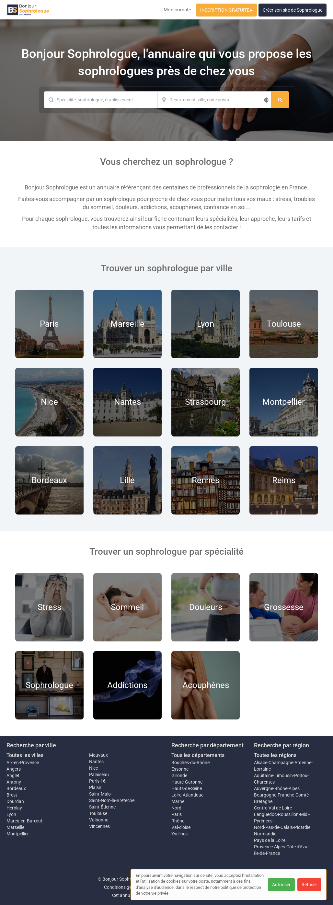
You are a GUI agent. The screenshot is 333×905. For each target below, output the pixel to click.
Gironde (179, 775)
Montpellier (17, 833)
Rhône (177, 820)
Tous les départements (197, 755)
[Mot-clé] (100, 99)
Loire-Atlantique (187, 795)
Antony (13, 782)
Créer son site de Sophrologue (292, 10)
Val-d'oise (180, 827)
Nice (93, 768)
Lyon (11, 814)
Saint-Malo (100, 794)
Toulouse (98, 813)
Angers (13, 769)
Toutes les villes (24, 755)
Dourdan (15, 801)
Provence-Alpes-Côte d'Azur (281, 846)
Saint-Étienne (102, 806)
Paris (176, 814)
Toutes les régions (275, 755)
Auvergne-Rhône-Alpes (277, 788)
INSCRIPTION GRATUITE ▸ (226, 10)
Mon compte (177, 10)
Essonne (180, 769)
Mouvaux (98, 755)
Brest (11, 795)
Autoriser (281, 884)
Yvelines (179, 833)
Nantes (96, 761)
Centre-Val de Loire (273, 807)
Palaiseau (99, 774)
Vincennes (99, 826)
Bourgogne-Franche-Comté (281, 795)
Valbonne (98, 819)
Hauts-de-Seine (186, 788)
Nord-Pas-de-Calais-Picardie (282, 827)
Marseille (15, 827)
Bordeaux (16, 788)
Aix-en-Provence (22, 762)
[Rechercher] (280, 99)
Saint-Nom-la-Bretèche (111, 800)
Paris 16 (97, 781)
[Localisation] (214, 99)
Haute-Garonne (186, 782)
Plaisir (95, 787)
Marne (177, 801)
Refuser (309, 884)
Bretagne (263, 801)
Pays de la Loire (269, 840)
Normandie (265, 833)
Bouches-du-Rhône (190, 762)
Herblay (14, 807)
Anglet (12, 775)
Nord (176, 807)
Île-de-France (267, 853)
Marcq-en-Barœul (24, 820)
